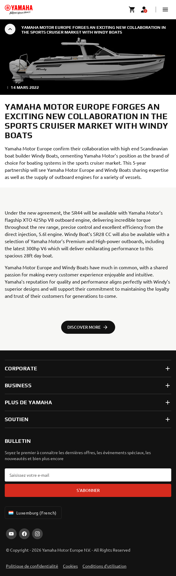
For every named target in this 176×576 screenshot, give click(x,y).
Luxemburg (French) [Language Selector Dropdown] (32, 512)
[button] (165, 9)
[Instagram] (37, 533)
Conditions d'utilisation (104, 566)
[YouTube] (11, 533)
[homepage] (19, 9)
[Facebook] (24, 533)
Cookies (70, 566)
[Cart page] (132, 9)
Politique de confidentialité (32, 566)
